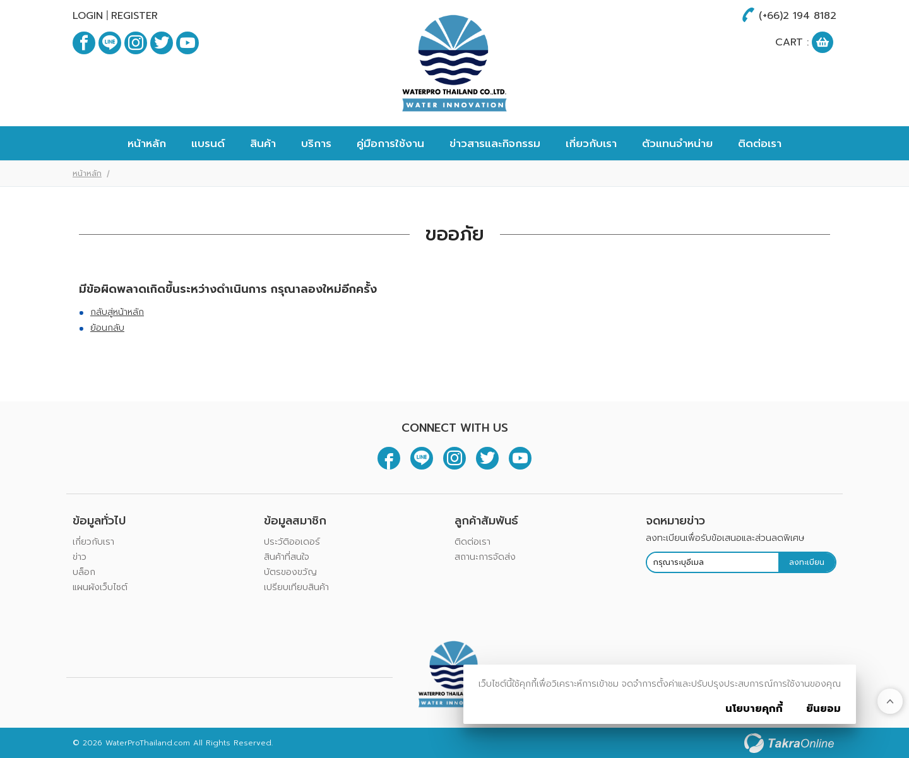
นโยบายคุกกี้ (754, 708)
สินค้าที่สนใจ (286, 557)
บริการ (316, 143)
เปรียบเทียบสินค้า (296, 587)
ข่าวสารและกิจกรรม (494, 143)
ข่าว (79, 557)
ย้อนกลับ (107, 328)
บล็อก (84, 572)
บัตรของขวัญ (290, 572)
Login (88, 15)
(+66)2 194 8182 (797, 15)
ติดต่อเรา (759, 143)
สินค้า (263, 143)
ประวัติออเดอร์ (292, 541)
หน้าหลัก (147, 143)
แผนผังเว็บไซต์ (100, 587)
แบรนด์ (208, 143)
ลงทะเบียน (806, 562)
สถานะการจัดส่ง (485, 557)
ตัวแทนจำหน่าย (677, 143)
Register (134, 15)
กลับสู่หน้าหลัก (117, 312)
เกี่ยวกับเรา (591, 143)
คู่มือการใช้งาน (390, 143)
